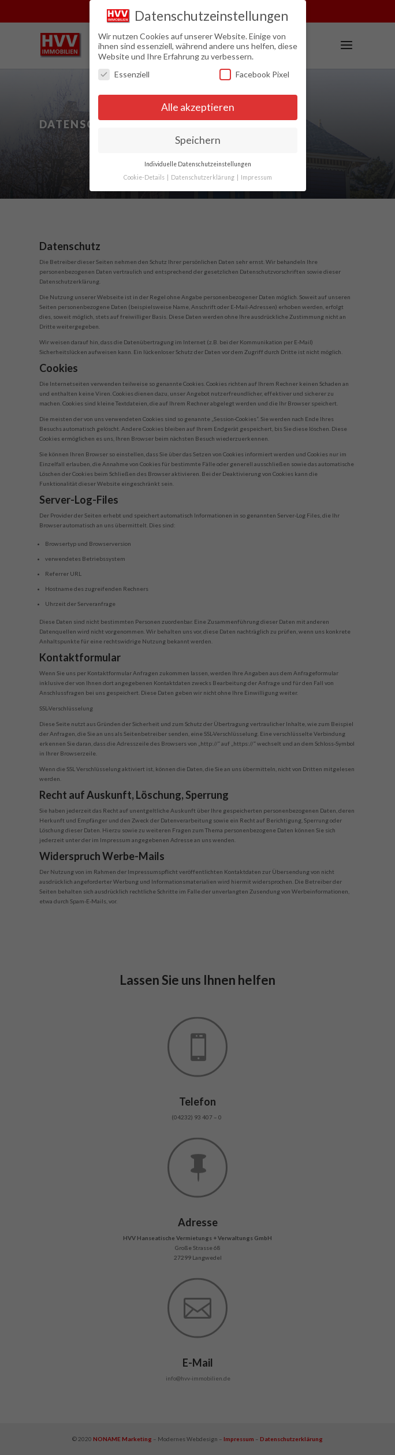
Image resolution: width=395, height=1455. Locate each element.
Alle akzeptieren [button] (197, 105)
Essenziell (124, 71)
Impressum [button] (256, 174)
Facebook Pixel (254, 71)
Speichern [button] (198, 138)
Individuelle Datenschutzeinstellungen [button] (197, 161)
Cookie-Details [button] (145, 174)
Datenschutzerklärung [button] (203, 174)
